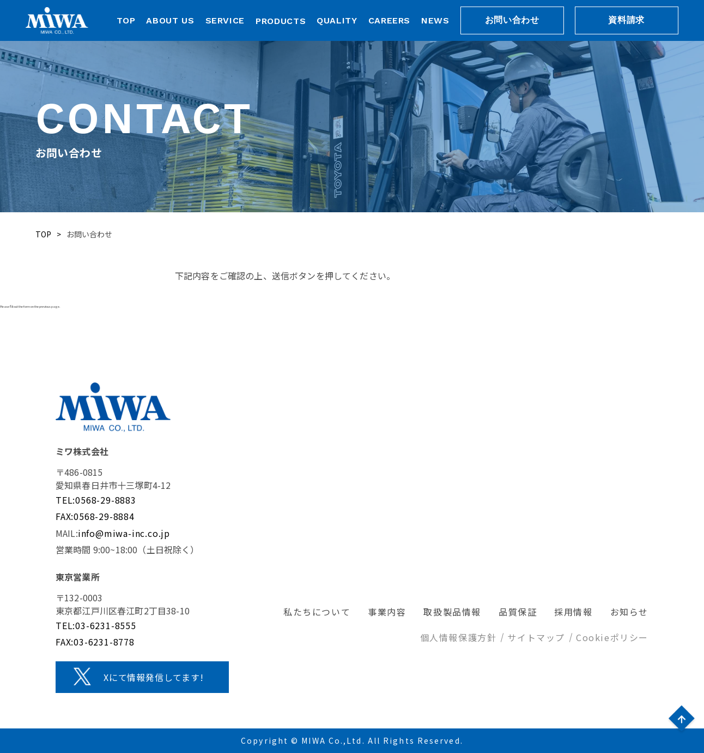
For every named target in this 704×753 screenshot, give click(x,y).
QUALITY (337, 20)
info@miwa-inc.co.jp (124, 533)
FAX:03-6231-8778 (95, 641)
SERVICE (225, 20)
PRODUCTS (281, 21)
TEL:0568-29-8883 (96, 499)
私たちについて (316, 611)
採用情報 (573, 611)
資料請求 (626, 20)
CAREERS (389, 20)
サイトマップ (536, 637)
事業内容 (387, 611)
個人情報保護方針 (458, 637)
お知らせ (629, 611)
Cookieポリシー (612, 637)
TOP (126, 20)
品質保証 (518, 611)
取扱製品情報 (452, 611)
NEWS (435, 20)
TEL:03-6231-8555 (96, 625)
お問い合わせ (512, 20)
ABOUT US (170, 20)
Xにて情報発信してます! (154, 677)
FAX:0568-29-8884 (95, 516)
